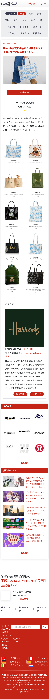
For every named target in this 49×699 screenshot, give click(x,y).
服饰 (7, 20)
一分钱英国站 (11, 658)
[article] (9, 418)
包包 (24, 20)
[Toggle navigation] (45, 4)
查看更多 (24, 463)
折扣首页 (6, 43)
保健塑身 (11, 27)
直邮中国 (28, 349)
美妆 (39, 14)
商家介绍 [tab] (9, 304)
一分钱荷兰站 (38, 665)
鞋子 (16, 20)
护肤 (30, 14)
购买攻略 (20, 394)
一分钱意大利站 (12, 665)
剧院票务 (37, 33)
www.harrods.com (33, 353)
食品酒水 (11, 33)
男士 (42, 20)
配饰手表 (24, 27)
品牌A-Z (11, 14)
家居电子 (37, 27)
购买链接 (24, 92)
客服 (7, 356)
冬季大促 (31, 3)
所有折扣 (37, 394)
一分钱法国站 (38, 658)
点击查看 (24, 599)
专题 (22, 14)
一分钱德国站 (11, 662)
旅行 (33, 20)
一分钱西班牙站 (37, 662)
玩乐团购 (24, 33)
